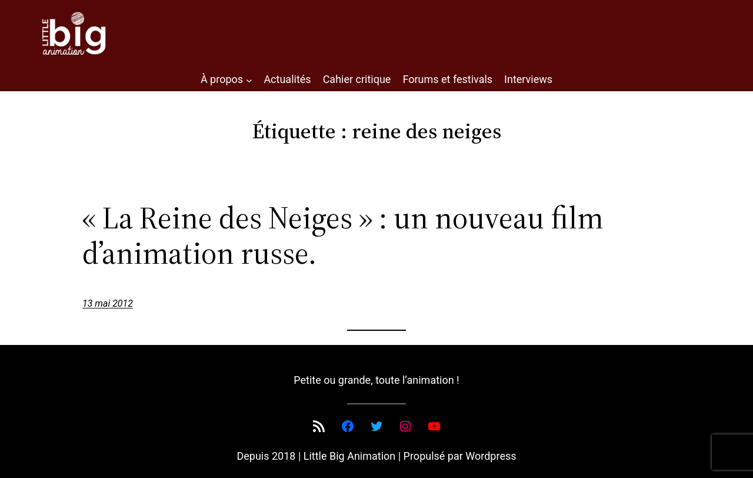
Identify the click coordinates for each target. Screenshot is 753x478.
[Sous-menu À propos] (249, 80)
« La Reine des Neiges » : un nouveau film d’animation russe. (342, 235)
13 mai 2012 (107, 303)
